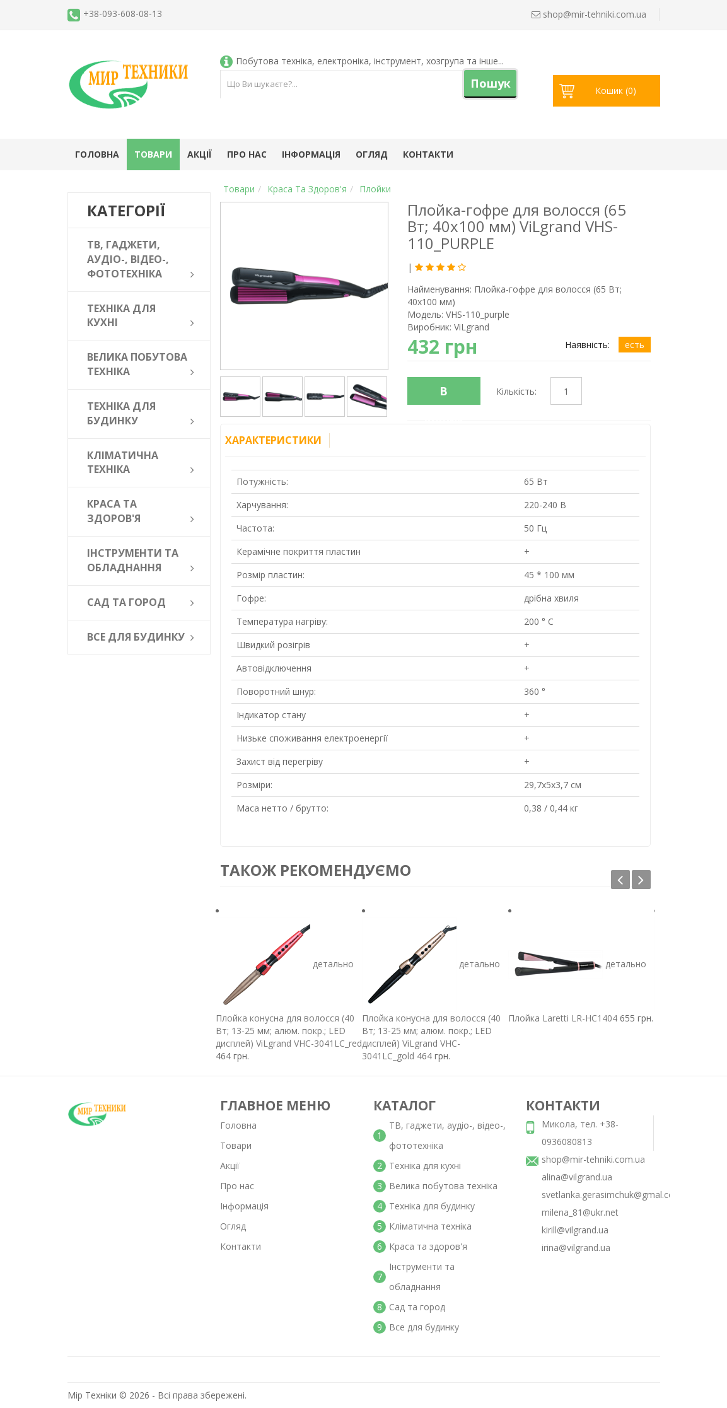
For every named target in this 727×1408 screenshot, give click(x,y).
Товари (153, 154)
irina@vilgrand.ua (576, 1248)
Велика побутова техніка (443, 1186)
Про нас (247, 154)
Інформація (311, 154)
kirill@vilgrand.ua (575, 1230)
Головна (97, 154)
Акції (199, 154)
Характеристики (273, 440)
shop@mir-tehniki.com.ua (593, 1159)
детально (333, 963)
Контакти (428, 154)
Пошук (490, 83)
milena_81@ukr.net (580, 1212)
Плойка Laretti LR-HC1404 (562, 1018)
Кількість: (516, 391)
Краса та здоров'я (307, 189)
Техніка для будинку (432, 1206)
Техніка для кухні (425, 1166)
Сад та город (417, 1307)
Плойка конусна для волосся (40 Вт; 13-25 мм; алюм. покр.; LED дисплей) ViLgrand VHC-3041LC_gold (431, 1037)
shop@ (589, 14)
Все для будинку (424, 1327)
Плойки (375, 189)
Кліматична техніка (430, 1226)
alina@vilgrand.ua (577, 1177)
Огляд (372, 154)
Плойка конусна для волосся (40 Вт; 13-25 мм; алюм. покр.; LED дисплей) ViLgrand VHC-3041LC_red (289, 1030)
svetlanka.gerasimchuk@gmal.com (612, 1195)
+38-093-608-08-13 (122, 14)
